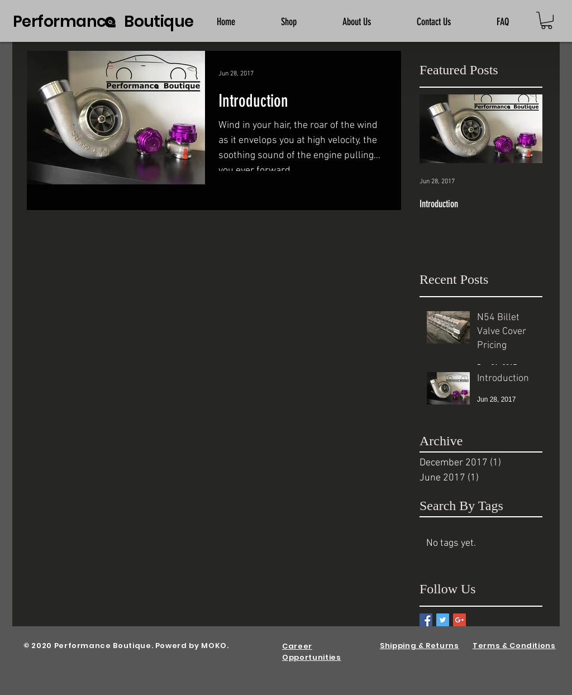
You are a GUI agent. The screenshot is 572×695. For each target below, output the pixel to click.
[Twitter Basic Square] (442, 619)
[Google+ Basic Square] (459, 619)
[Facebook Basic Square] (426, 619)
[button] (546, 20)
